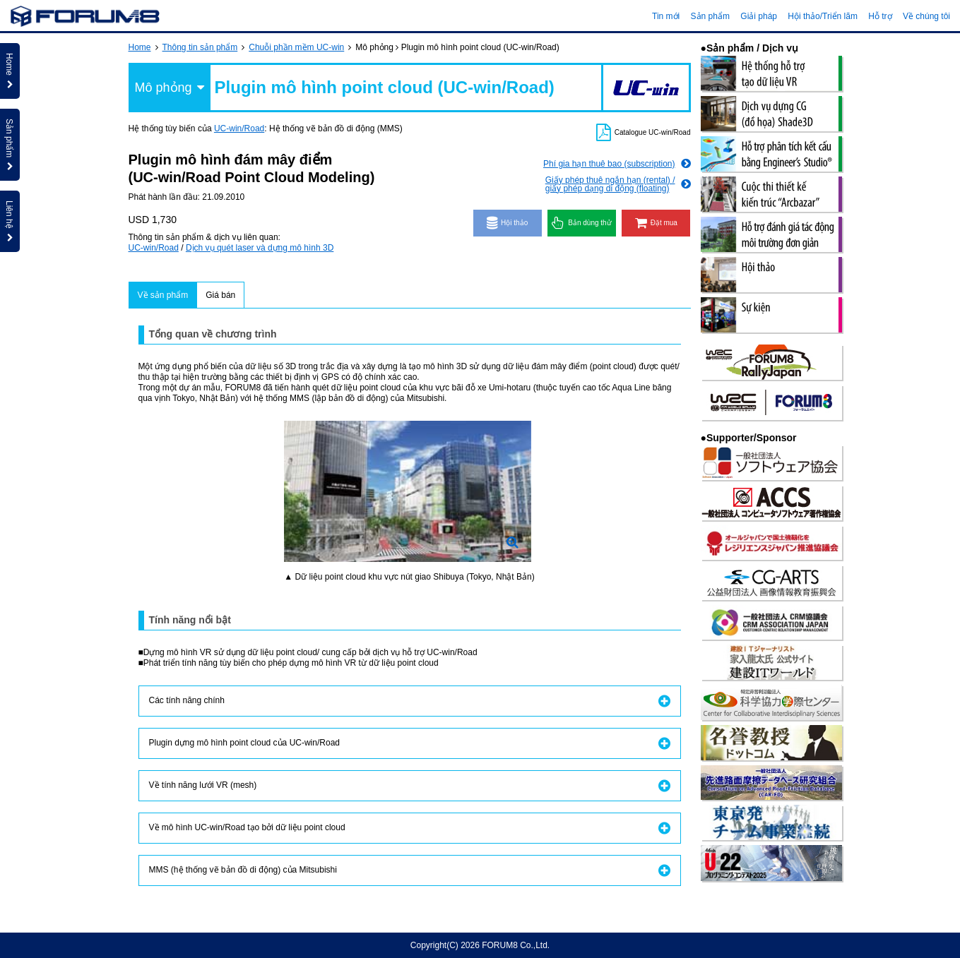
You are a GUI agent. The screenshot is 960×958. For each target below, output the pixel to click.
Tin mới (666, 16)
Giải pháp (758, 16)
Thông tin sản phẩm (200, 47)
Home (140, 47)
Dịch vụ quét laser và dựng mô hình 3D (259, 248)
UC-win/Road (239, 128)
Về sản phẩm (163, 295)
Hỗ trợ (879, 16)
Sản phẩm (710, 16)
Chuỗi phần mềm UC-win (296, 47)
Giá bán (220, 295)
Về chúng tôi (926, 16)
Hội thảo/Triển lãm (823, 16)
